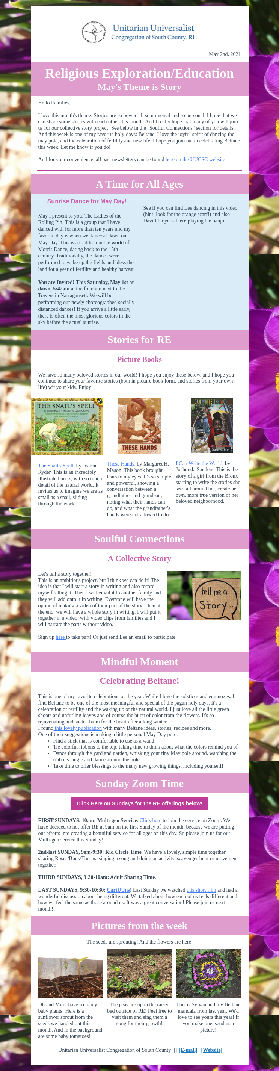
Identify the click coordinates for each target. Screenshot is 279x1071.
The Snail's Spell (56, 466)
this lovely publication (77, 728)
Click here (150, 820)
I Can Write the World (199, 463)
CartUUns (118, 890)
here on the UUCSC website (194, 159)
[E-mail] (188, 1050)
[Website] (212, 1050)
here (61, 637)
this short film (201, 890)
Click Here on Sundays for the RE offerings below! (139, 803)
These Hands (120, 464)
